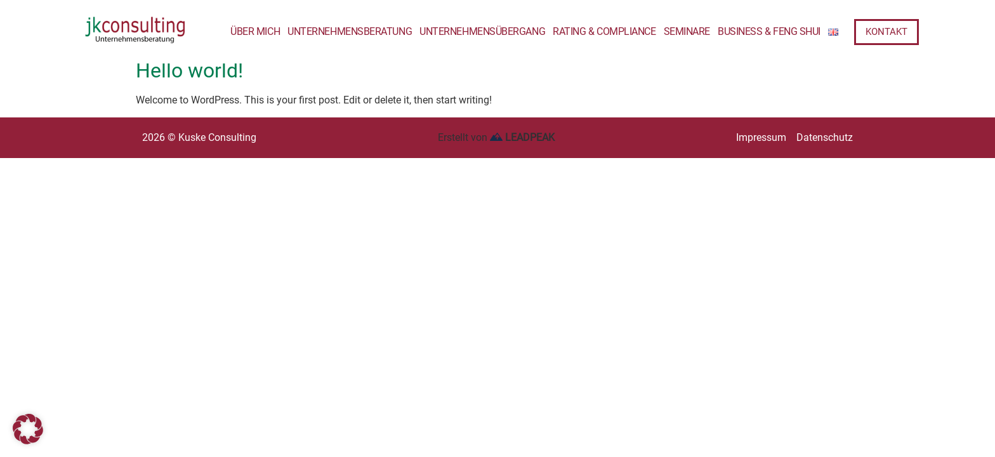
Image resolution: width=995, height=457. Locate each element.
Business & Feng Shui (769, 31)
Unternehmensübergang (482, 31)
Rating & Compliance (604, 31)
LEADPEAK (522, 137)
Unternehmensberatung (349, 31)
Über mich (255, 31)
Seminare (687, 31)
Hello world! (189, 70)
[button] (28, 429)
